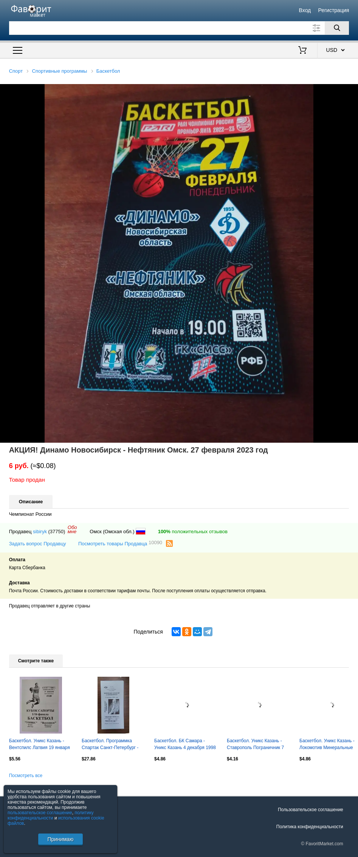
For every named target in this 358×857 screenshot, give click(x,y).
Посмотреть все (25, 775)
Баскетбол (108, 71)
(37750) (56, 531)
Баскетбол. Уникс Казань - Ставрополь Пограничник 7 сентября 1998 (255, 745)
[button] (351, 91)
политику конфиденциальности (51, 815)
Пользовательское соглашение (310, 809)
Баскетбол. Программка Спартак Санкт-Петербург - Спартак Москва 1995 (110, 745)
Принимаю (60, 839)
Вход (305, 10)
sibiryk (40, 531)
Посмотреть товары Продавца (120, 543)
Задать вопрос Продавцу (37, 543)
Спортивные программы (59, 71)
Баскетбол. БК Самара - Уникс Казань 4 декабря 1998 (185, 744)
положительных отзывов (193, 531)
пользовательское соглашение (40, 812)
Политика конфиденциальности (309, 826)
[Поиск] (337, 28)
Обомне (72, 529)
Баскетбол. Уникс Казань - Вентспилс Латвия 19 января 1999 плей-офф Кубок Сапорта (39, 745)
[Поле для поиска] (179, 28)
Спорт (16, 71)
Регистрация (333, 10)
